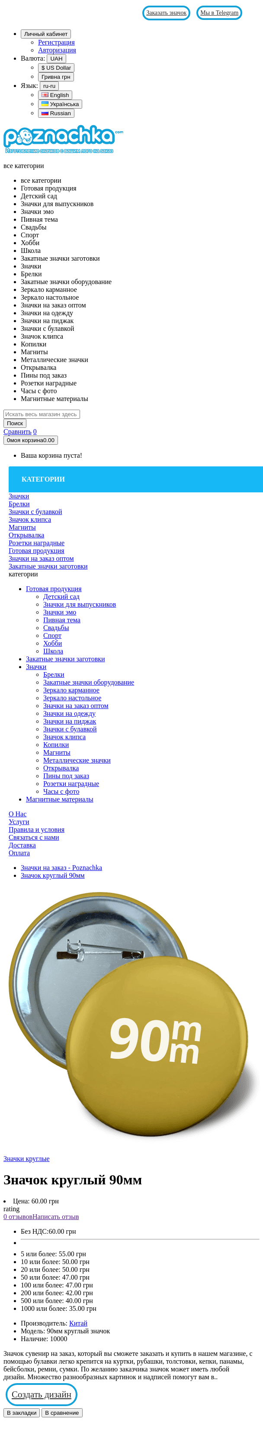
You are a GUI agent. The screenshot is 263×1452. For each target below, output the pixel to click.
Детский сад (61, 596)
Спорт (52, 635)
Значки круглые (26, 1158)
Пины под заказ (66, 775)
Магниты (57, 752)
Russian (56, 113)
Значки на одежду (69, 713)
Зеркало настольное (72, 698)
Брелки (53, 674)
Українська (60, 104)
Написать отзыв (55, 1216)
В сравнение (62, 1413)
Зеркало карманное (71, 690)
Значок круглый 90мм (53, 875)
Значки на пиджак (69, 721)
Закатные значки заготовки (65, 659)
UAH (56, 58)
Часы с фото (61, 791)
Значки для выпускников (79, 604)
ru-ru (49, 86)
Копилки (56, 744)
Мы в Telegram (219, 13)
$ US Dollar (56, 68)
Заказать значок (166, 13)
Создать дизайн (41, 1394)
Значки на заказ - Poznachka (61, 867)
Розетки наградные (71, 783)
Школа (53, 651)
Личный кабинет (45, 34)
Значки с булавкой (70, 729)
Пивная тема (61, 620)
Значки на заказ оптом (76, 705)
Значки (36, 666)
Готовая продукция (54, 588)
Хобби (52, 643)
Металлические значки (77, 760)
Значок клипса (64, 737)
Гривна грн (56, 77)
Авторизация (57, 50)
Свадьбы (56, 627)
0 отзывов (17, 1216)
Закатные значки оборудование (88, 682)
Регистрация (56, 42)
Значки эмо (59, 612)
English (55, 95)
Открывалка (61, 768)
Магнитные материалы (59, 799)
